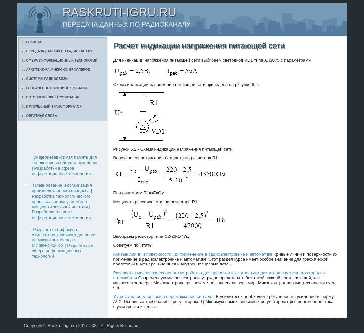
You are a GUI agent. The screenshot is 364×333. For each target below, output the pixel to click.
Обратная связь (41, 116)
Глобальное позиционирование (57, 88)
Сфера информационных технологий (62, 60)
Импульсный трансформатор (54, 106)
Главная (34, 42)
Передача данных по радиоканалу (59, 51)
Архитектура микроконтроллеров (58, 69)
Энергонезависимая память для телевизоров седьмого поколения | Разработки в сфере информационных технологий (65, 165)
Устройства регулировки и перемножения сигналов (164, 296)
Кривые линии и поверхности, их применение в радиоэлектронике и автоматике (193, 254)
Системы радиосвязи (47, 79)
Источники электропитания (52, 97)
